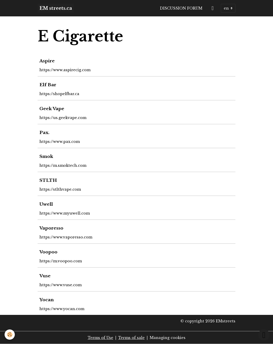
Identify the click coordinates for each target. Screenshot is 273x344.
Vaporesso (51, 228)
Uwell (46, 204)
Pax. (44, 132)
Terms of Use (100, 337)
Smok (46, 156)
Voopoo (48, 252)
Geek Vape (51, 108)
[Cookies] (10, 334)
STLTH (48, 180)
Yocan (46, 299)
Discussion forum (181, 8)
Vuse (45, 275)
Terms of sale (131, 337)
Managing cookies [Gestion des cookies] (167, 337)
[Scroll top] (264, 335)
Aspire (47, 60)
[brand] (56, 8)
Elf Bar (47, 84)
